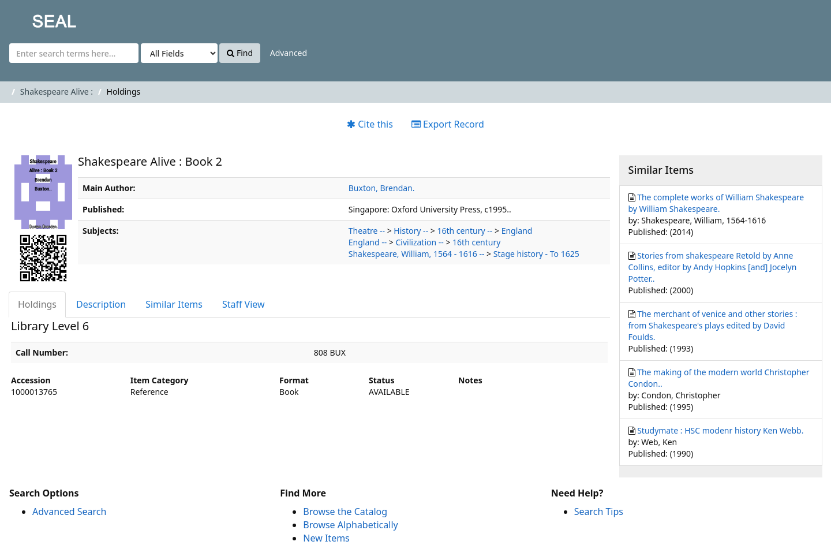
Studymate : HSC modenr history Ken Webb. (720, 430)
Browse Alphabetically (350, 524)
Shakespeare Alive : (56, 91)
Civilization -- (419, 242)
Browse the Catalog (345, 511)
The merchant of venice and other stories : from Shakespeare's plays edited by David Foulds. (713, 325)
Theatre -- (367, 230)
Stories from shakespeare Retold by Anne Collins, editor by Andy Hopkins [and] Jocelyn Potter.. (712, 267)
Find (240, 52)
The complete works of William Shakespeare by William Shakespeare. (716, 203)
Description (101, 304)
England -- (368, 242)
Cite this (370, 124)
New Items (326, 538)
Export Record (447, 124)
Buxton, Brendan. (382, 187)
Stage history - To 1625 (536, 253)
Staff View (243, 304)
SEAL (31, 17)
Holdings (37, 304)
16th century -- (464, 230)
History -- (411, 230)
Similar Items (174, 304)
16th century (476, 242)
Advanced (288, 52)
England (517, 230)
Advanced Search (69, 511)
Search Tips (598, 511)
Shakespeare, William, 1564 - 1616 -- (417, 253)
